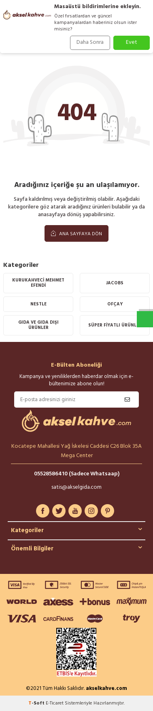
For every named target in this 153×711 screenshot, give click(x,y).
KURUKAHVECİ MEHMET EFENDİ (38, 283)
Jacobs (114, 283)
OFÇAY (115, 304)
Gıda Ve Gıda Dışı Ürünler (38, 325)
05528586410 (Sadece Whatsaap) (76, 474)
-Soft (37, 703)
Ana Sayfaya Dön (76, 233)
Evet (131, 42)
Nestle (38, 304)
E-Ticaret (55, 703)
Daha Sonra (90, 42)
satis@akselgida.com (76, 487)
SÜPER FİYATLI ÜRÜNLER (115, 325)
